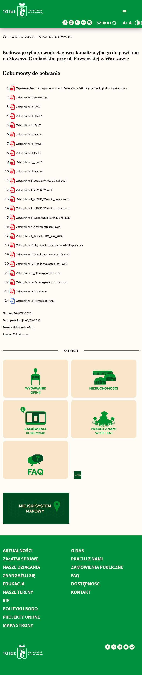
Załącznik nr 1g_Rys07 (29, 162)
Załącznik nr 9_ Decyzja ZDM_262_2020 (39, 236)
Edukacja (14, 584)
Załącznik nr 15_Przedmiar (31, 291)
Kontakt (81, 592)
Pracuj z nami (87, 559)
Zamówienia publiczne (97, 567)
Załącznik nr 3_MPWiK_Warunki (34, 190)
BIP (6, 600)
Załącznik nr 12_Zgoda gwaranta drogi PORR (41, 263)
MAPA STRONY (18, 625)
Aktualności (18, 550)
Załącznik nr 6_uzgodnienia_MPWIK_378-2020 (43, 217)
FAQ (75, 575)
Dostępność (85, 584)
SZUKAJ (106, 22)
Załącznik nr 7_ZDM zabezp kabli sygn (38, 227)
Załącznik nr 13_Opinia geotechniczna (38, 273)
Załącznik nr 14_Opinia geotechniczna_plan (41, 282)
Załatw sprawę (20, 559)
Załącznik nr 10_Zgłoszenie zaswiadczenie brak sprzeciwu (49, 245)
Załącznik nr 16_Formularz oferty (35, 300)
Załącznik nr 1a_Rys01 (29, 106)
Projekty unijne (21, 617)
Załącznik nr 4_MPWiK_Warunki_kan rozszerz (42, 199)
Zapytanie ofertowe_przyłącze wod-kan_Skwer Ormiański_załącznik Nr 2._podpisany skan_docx (71, 88)
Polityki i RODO (20, 608)
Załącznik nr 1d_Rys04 (29, 134)
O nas (77, 550)
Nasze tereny (18, 592)
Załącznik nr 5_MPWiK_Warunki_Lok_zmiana (42, 208)
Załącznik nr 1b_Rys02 (29, 116)
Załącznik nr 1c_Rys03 (29, 125)
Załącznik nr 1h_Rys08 (29, 171)
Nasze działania (21, 567)
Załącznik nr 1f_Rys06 (28, 153)
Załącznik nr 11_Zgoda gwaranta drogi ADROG (42, 254)
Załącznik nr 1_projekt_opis (32, 97)
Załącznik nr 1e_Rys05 (29, 143)
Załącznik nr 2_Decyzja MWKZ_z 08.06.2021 (41, 180)
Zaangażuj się (19, 575)
